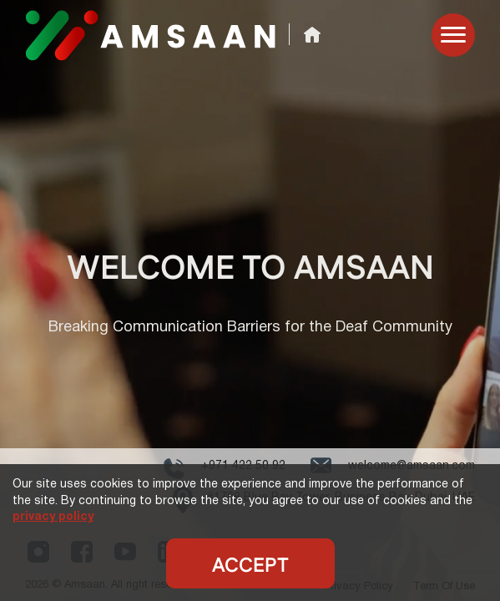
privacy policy (53, 517)
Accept (250, 566)
